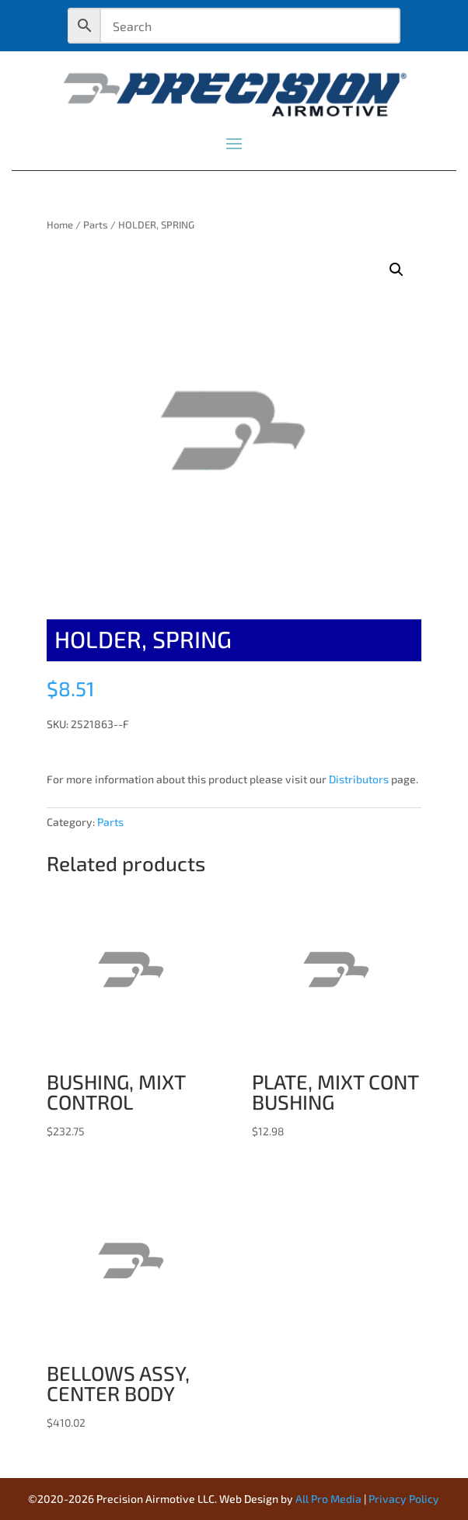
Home (60, 224)
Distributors (359, 779)
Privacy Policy (403, 1498)
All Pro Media (328, 1498)
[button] (396, 270)
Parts (95, 224)
